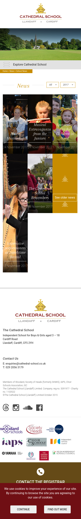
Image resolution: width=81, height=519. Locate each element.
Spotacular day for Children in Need (65, 131)
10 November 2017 (40, 206)
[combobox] (52, 85)
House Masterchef (15, 136)
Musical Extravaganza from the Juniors (40, 131)
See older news (65, 197)
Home (5, 71)
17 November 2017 (64, 147)
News (12, 71)
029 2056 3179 (15, 367)
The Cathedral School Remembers (40, 193)
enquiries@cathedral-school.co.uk (26, 363)
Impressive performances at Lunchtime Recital (15, 250)
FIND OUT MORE (57, 509)
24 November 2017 (15, 147)
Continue (23, 509)
